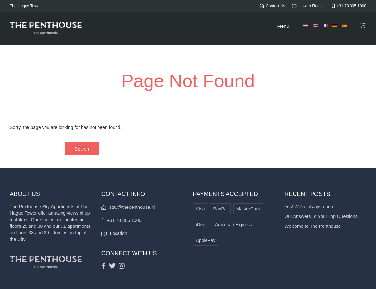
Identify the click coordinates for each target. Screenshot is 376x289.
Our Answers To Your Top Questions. (321, 216)
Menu (283, 26)
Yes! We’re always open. (309, 206)
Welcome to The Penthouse (312, 226)
